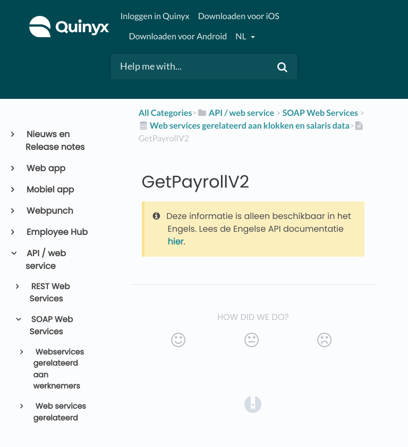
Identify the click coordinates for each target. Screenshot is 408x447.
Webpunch (49, 211)
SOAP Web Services (51, 326)
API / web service (46, 259)
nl (241, 36)
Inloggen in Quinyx (154, 16)
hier (176, 241)
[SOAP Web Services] (320, 113)
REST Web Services (50, 293)
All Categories (165, 113)
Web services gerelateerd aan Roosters (59, 418)
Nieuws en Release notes (55, 140)
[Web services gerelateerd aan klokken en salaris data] (244, 126)
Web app (45, 168)
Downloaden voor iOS (238, 16)
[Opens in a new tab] (252, 404)
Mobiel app (50, 189)
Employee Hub (57, 232)
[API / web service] (236, 113)
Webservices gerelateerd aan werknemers (58, 369)
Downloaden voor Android (178, 36)
